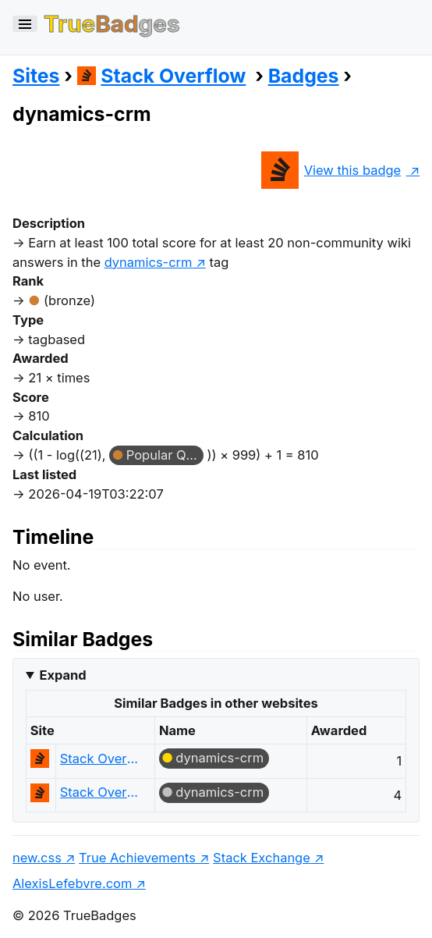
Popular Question (165, 455)
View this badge (331, 170)
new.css (37, 857)
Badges (303, 75)
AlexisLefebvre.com (72, 883)
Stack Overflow (161, 75)
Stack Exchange (261, 857)
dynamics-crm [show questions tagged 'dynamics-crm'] (148, 262)
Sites (35, 75)
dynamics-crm (219, 758)
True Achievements (137, 857)
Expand (62, 675)
